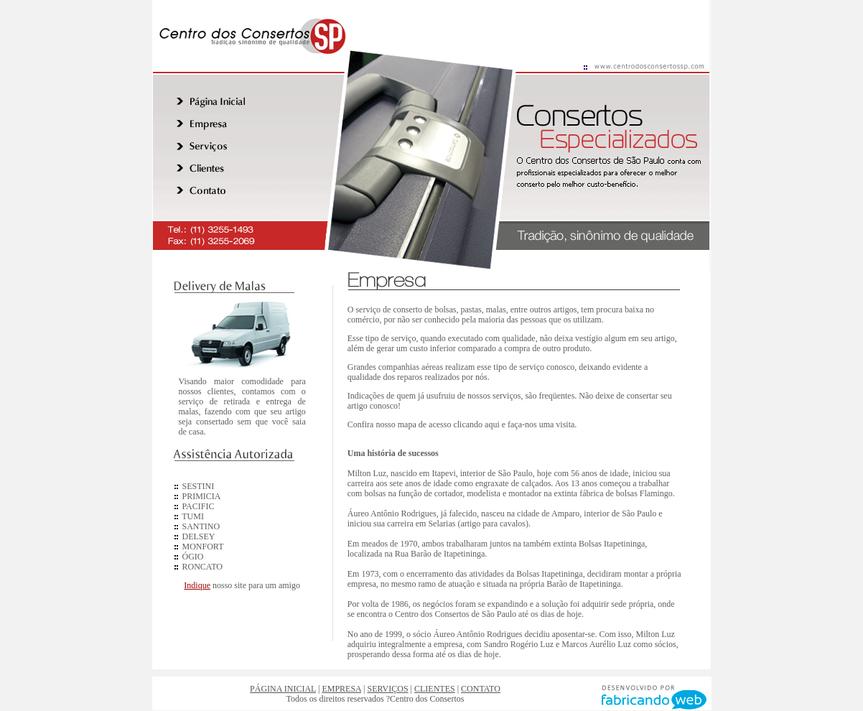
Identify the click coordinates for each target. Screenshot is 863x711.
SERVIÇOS (388, 689)
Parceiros (240, 604)
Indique (197, 585)
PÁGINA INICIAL (283, 689)
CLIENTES (434, 689)
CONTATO (480, 689)
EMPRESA (341, 689)
